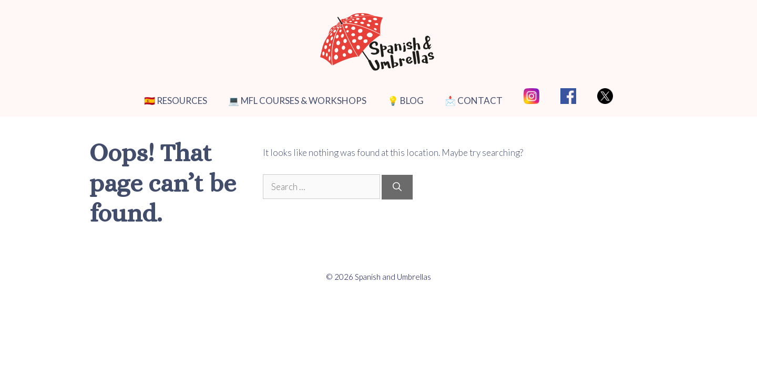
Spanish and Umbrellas (393, 276)
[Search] (397, 187)
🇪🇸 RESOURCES (175, 100)
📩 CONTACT (474, 100)
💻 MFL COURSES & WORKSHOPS (297, 100)
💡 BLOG (405, 100)
